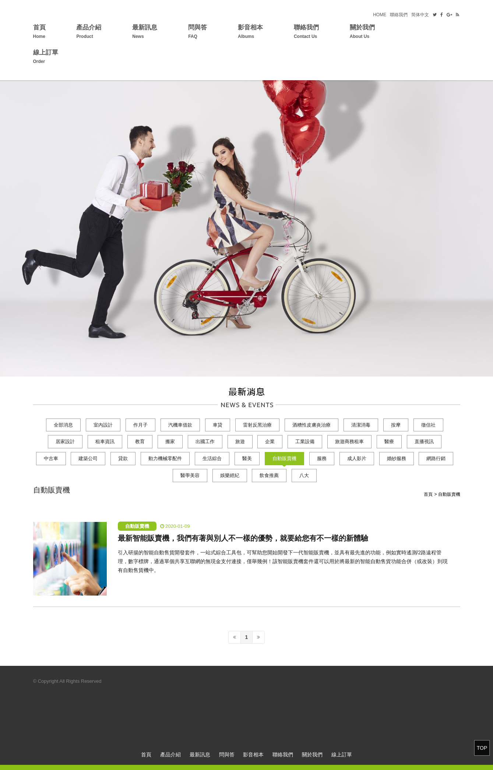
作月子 (140, 425)
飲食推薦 (269, 475)
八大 (304, 475)
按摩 (396, 425)
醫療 (389, 441)
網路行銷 (436, 458)
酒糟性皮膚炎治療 (311, 425)
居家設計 (65, 441)
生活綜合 (212, 458)
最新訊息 (144, 32)
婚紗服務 (396, 458)
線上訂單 (45, 57)
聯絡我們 (399, 14)
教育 (140, 441)
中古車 (51, 458)
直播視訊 (424, 441)
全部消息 (63, 425)
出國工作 (205, 441)
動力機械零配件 (165, 458)
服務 (322, 458)
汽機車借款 (180, 425)
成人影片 (356, 458)
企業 (270, 441)
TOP (482, 748)
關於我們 (362, 32)
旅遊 (240, 441)
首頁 (39, 32)
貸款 (123, 458)
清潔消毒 (360, 425)
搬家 (170, 441)
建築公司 (88, 458)
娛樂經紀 (229, 475)
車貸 (217, 425)
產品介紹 (88, 32)
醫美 (247, 458)
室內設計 (103, 425)
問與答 (197, 32)
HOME (379, 14)
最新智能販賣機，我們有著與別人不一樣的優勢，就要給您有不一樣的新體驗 (243, 538)
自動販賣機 (284, 458)
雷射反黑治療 (257, 425)
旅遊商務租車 (349, 441)
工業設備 (304, 441)
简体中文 (420, 14)
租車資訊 (105, 441)
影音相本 (250, 32)
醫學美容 (190, 475)
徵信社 (428, 425)
